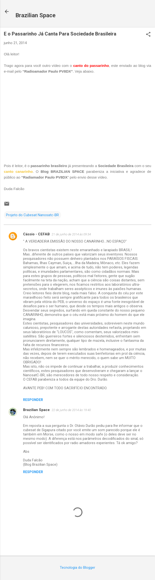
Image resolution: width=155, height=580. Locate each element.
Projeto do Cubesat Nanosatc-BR (32, 215)
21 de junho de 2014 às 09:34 (71, 234)
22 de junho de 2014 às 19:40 (71, 410)
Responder (33, 400)
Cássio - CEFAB (36, 234)
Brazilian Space (35, 15)
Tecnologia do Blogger (77, 567)
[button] (148, 34)
